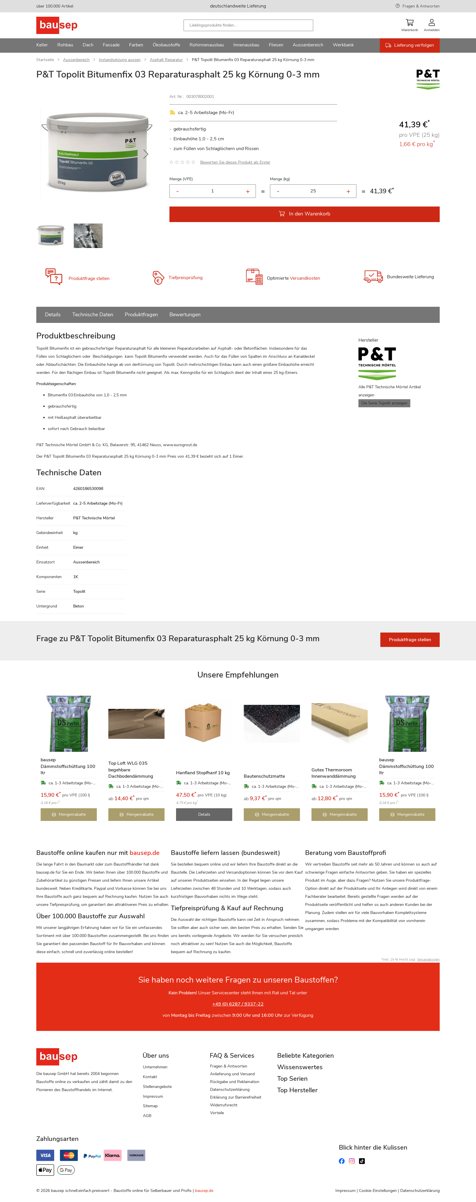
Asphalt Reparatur (166, 60)
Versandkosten (305, 278)
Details (53, 314)
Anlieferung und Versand (232, 1074)
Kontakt (150, 1077)
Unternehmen (155, 1067)
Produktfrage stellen (89, 278)
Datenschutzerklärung (230, 1089)
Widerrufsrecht (223, 1105)
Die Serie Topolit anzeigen (384, 403)
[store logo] (65, 25)
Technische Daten (92, 314)
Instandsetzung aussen (120, 60)
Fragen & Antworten (421, 6)
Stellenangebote (157, 1086)
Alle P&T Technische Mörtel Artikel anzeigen (389, 391)
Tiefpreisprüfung (186, 278)
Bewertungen (185, 314)
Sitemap (150, 1106)
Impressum (153, 1096)
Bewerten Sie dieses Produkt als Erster (235, 162)
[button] (145, 154)
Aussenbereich (76, 60)
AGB (147, 1115)
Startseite (45, 60)
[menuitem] (42, 45)
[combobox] (248, 25)
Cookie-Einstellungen (378, 1190)
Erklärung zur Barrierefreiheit (235, 1097)
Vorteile (217, 1113)
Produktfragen (141, 314)
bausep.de (204, 1190)
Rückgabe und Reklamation (234, 1081)
